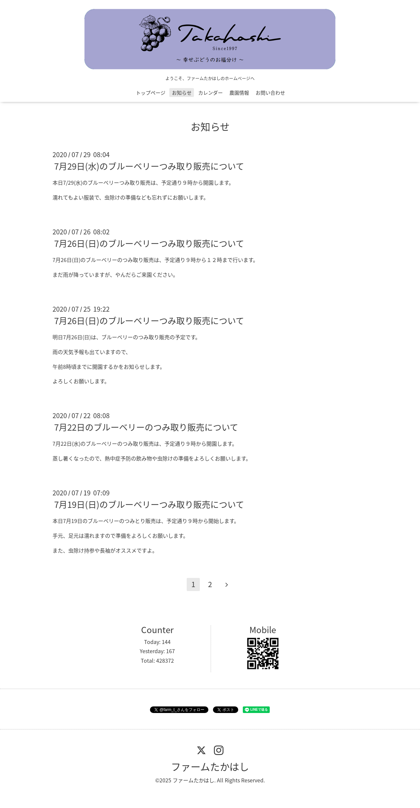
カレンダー (210, 92)
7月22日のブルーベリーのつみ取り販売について (146, 427)
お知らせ (182, 92)
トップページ (150, 92)
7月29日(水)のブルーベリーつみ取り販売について (149, 166)
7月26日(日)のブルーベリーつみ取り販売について (149, 243)
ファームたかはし (210, 766)
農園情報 (239, 92)
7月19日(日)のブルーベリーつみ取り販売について (149, 504)
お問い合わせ (270, 92)
